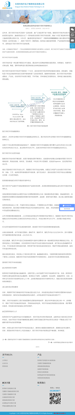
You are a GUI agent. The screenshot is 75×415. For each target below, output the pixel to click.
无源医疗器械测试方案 (9, 394)
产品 (39, 355)
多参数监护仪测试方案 (9, 403)
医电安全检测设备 (43, 372)
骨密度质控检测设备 (44, 378)
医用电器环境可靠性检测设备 (46, 375)
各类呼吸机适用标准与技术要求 (63, 342)
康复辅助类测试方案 (8, 400)
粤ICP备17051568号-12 (60, 413)
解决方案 (6, 383)
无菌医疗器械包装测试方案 (10, 391)
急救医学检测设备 (43, 369)
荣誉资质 (5, 366)
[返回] (37, 347)
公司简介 (5, 360)
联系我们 (41, 383)
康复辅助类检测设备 (44, 366)
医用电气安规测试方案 (9, 388)
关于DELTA (7, 355)
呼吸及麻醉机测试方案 (9, 406)
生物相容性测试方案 (8, 397)
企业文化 (5, 363)
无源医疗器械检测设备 (44, 363)
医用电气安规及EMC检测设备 (46, 360)
